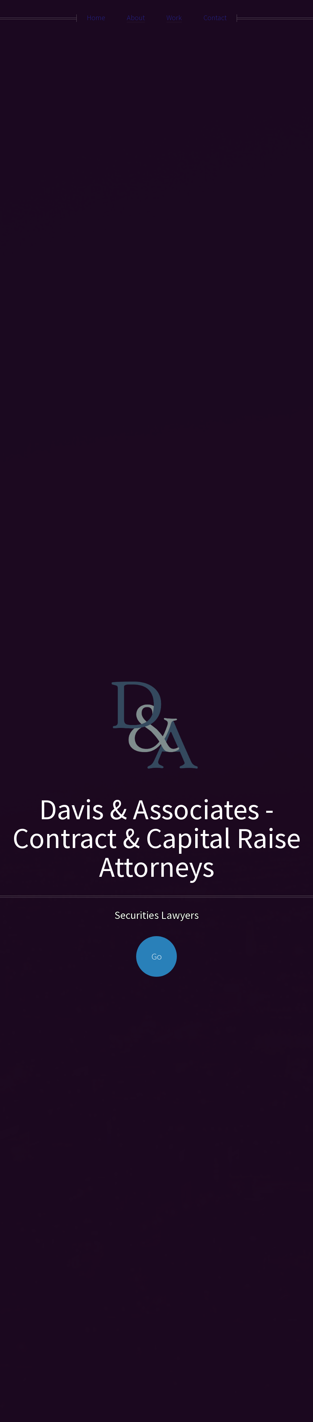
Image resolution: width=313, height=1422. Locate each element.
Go (156, 956)
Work (174, 17)
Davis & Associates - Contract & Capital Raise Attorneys (157, 838)
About (136, 17)
